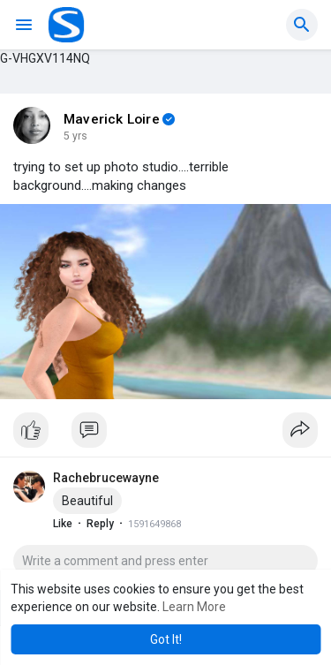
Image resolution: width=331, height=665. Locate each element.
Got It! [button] (166, 639)
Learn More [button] (194, 607)
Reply (100, 524)
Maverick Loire (112, 119)
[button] (302, 25)
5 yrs (75, 136)
